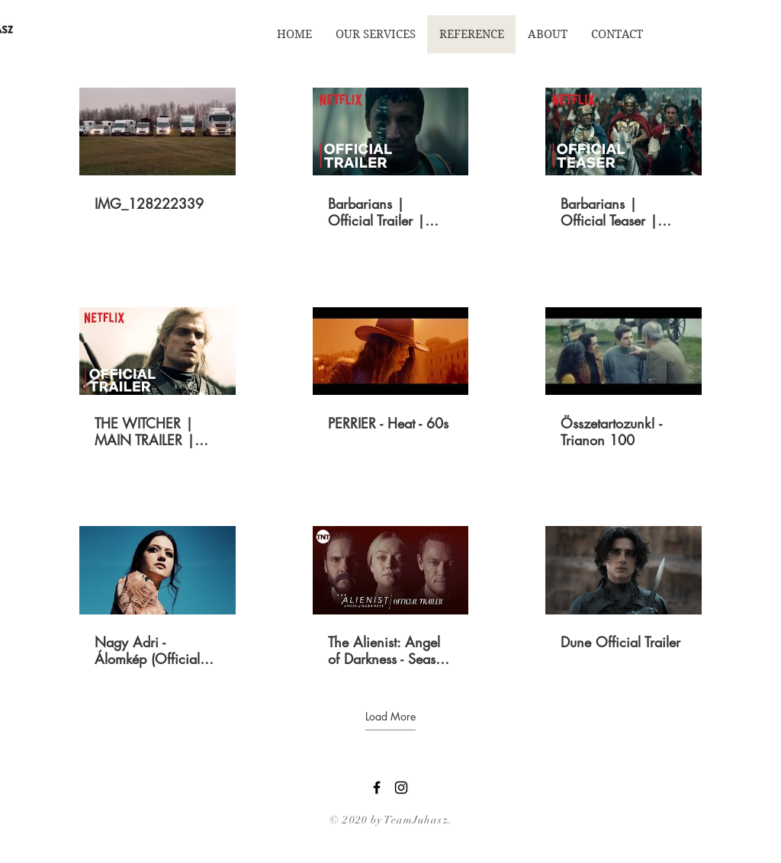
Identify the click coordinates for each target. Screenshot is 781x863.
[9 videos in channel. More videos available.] (390, 378)
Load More (390, 716)
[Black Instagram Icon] (401, 787)
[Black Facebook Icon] (376, 787)
